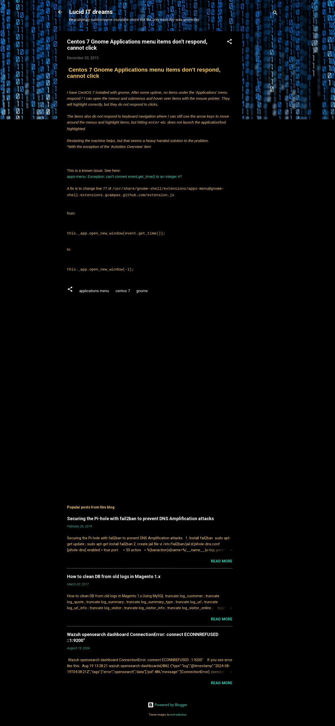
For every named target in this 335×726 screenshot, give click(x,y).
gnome (142, 289)
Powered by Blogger (167, 703)
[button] (229, 42)
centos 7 (122, 289)
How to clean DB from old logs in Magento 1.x (113, 574)
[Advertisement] (262, 105)
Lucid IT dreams (91, 11)
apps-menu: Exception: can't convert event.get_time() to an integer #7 (124, 176)
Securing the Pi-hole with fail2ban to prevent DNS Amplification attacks (140, 516)
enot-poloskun (178, 713)
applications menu (94, 289)
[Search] (275, 13)
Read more (221, 559)
